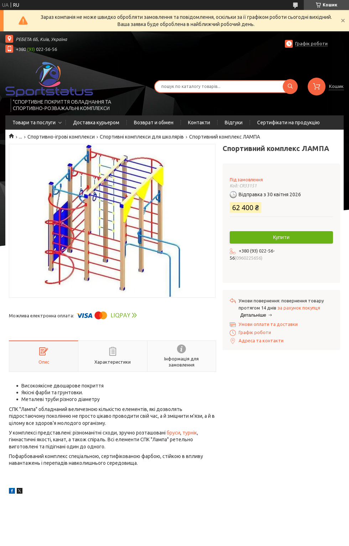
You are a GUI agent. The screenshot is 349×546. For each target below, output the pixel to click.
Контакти (199, 122)
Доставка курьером (96, 122)
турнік (189, 433)
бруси (173, 433)
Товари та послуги (34, 122)
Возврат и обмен (153, 122)
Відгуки (234, 122)
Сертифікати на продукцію (288, 122)
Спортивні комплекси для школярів (142, 137)
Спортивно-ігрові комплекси (61, 137)
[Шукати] (290, 86)
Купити (281, 237)
